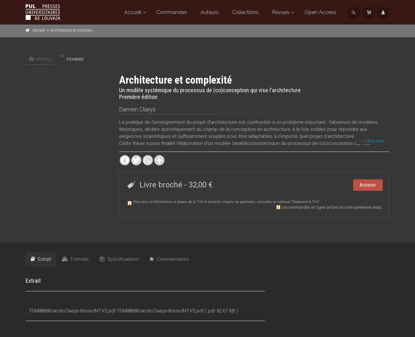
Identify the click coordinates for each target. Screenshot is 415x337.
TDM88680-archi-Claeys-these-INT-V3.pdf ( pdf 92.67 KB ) (177, 311)
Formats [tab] (75, 259)
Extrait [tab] (41, 259)
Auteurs (209, 12)
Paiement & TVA (305, 202)
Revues (281, 12)
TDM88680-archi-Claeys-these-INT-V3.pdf (72, 311)
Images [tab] (40, 59)
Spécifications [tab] (119, 259)
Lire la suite (372, 141)
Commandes (171, 12)
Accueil (132, 12)
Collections (245, 12)
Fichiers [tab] (72, 59)
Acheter (368, 185)
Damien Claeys (137, 109)
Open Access (320, 12)
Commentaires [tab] (169, 259)
